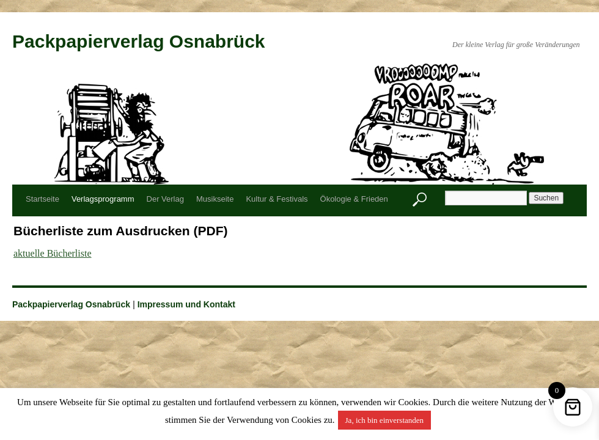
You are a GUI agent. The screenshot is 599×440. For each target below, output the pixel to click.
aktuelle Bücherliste (52, 253)
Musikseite (214, 199)
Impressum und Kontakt (186, 304)
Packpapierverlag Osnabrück (138, 41)
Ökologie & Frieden (354, 199)
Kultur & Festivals (276, 199)
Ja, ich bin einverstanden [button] (384, 420)
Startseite (42, 199)
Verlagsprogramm (103, 199)
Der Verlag (165, 199)
